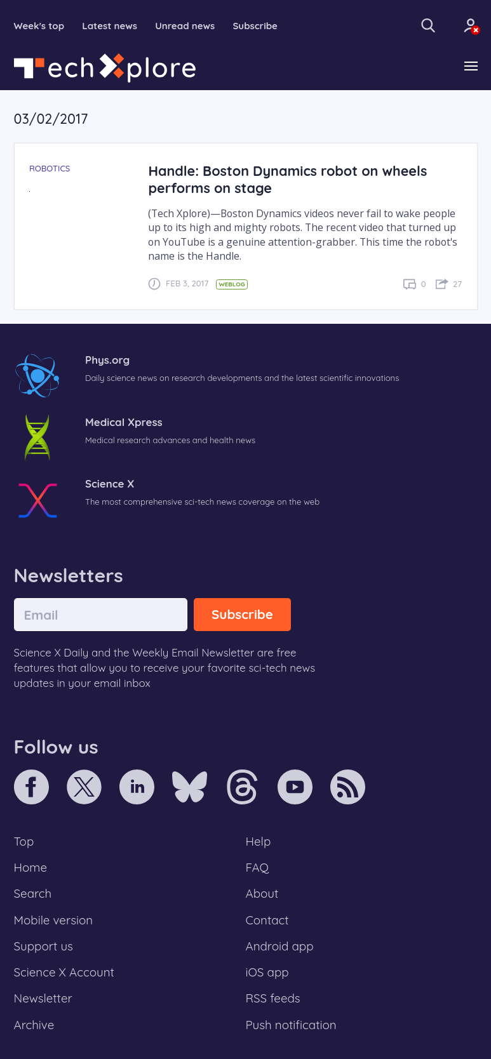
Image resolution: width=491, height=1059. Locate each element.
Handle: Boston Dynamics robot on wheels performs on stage (287, 179)
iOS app (267, 972)
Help (258, 841)
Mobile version (53, 920)
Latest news (109, 26)
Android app (280, 946)
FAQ (257, 867)
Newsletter (43, 998)
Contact (267, 920)
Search (33, 893)
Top (24, 841)
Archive (34, 1024)
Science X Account (64, 972)
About (262, 893)
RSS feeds (273, 998)
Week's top (39, 26)
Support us (43, 946)
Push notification (291, 1024)
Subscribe (255, 26)
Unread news (185, 26)
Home (31, 867)
